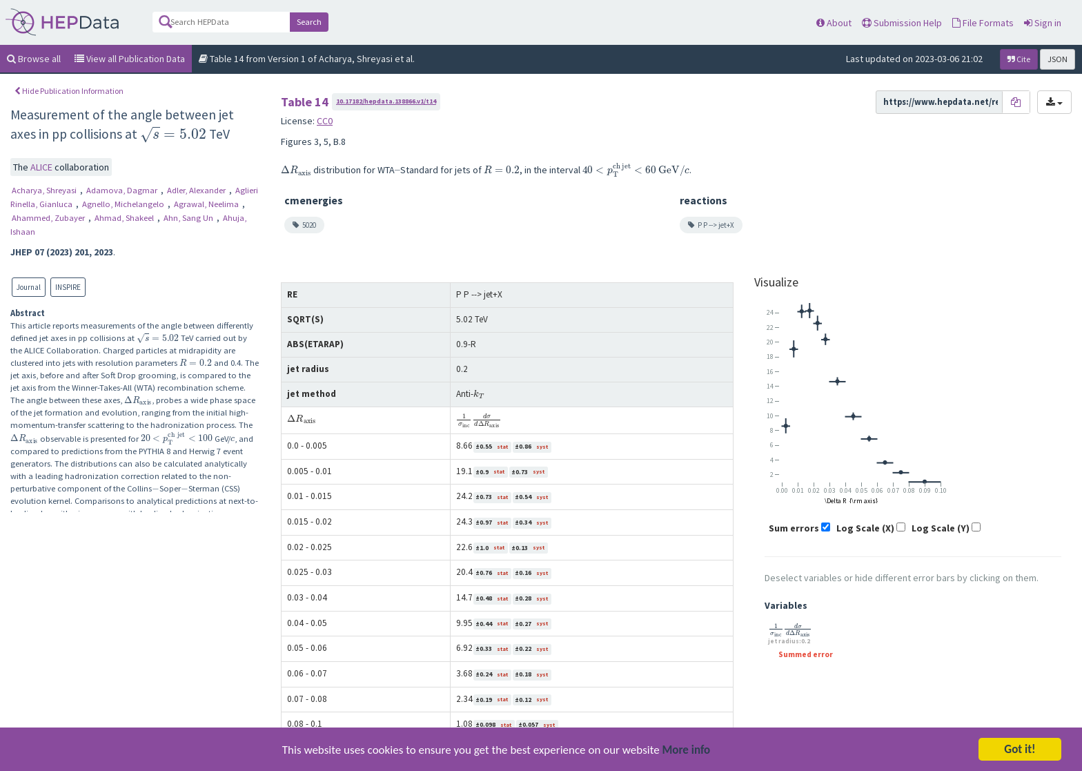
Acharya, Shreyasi (45, 190)
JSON (1057, 59)
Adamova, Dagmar (122, 190)
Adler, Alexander (197, 190)
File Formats (983, 23)
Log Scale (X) (865, 528)
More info (686, 751)
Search (309, 22)
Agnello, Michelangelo (124, 204)
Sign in (1042, 23)
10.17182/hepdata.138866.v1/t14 (386, 101)
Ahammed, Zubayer (49, 218)
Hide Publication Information (69, 91)
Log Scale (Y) (941, 528)
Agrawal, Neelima (207, 204)
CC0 (325, 121)
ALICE (42, 167)
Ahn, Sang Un (189, 218)
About (834, 23)
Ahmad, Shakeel (125, 218)
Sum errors (794, 528)
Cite (1018, 59)
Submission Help (902, 23)
